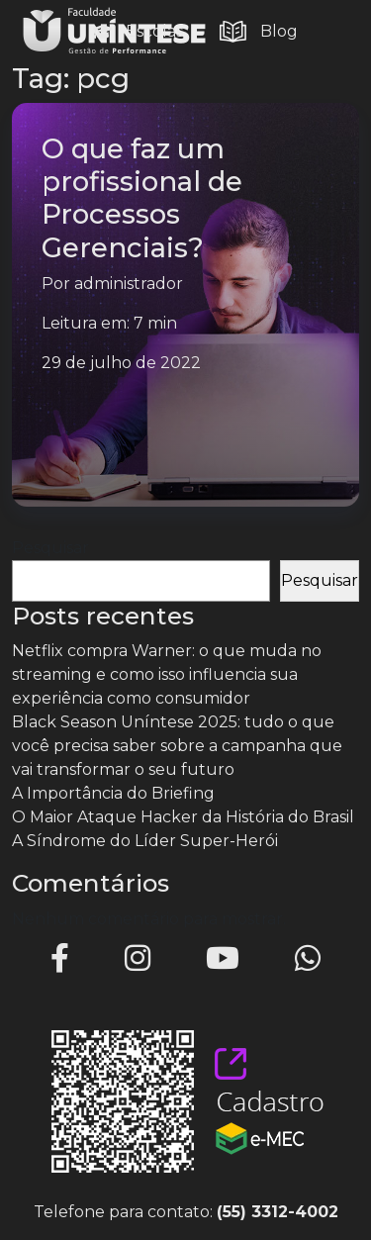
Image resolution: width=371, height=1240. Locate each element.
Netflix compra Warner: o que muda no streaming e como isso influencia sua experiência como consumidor (167, 674)
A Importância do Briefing (113, 793)
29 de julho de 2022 (121, 362)
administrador (128, 283)
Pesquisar (50, 547)
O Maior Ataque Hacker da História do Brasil (183, 817)
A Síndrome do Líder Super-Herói (145, 840)
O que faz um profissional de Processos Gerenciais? (142, 197)
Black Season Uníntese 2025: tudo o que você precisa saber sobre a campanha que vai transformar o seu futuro (177, 746)
